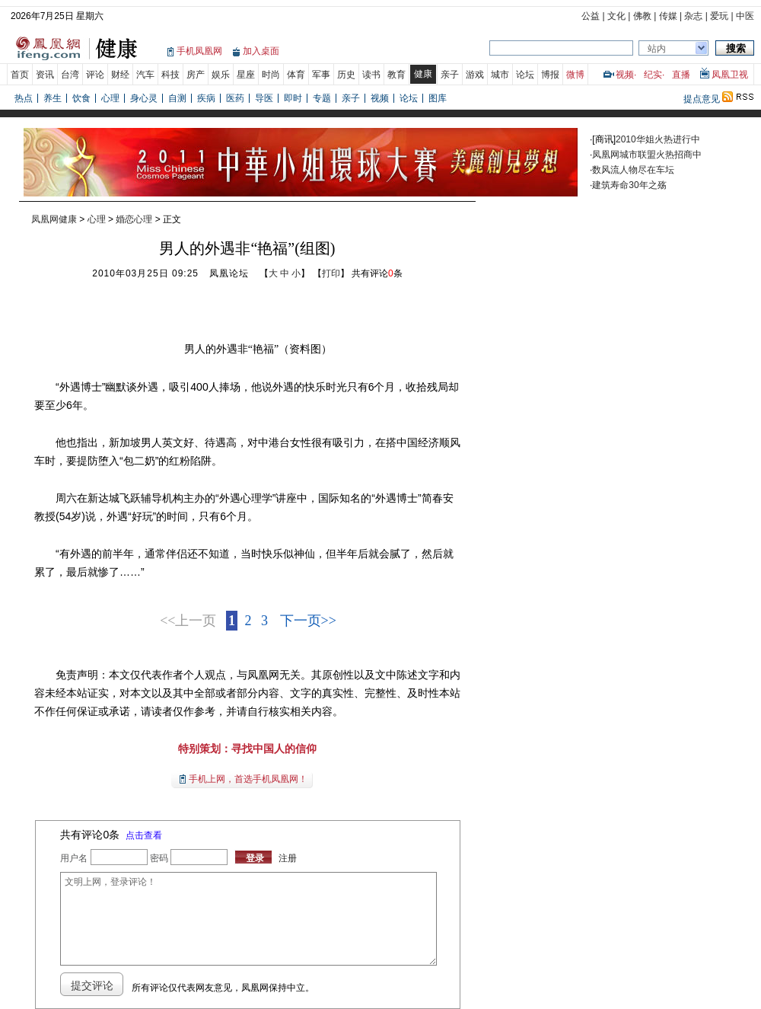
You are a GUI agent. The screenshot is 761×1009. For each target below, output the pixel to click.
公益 (590, 16)
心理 (110, 98)
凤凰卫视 (730, 74)
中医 (745, 16)
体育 (296, 74)
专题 (322, 98)
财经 (120, 74)
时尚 (271, 74)
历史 (346, 74)
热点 (23, 98)
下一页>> (308, 620)
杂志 (693, 16)
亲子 (450, 74)
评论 (95, 74)
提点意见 (701, 99)
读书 (371, 74)
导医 (264, 98)
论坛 (525, 74)
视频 (625, 74)
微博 (575, 74)
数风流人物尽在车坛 (633, 169)
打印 (331, 273)
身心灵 (144, 98)
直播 (681, 74)
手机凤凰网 (199, 51)
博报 (550, 74)
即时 (293, 98)
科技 (170, 74)
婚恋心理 (134, 219)
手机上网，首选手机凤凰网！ (248, 779)
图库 (437, 98)
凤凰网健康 (54, 219)
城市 (500, 74)
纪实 (653, 74)
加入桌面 (261, 51)
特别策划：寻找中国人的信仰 (247, 748)
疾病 (206, 98)
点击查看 (144, 835)
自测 (177, 98)
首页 (20, 74)
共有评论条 (377, 273)
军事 (321, 74)
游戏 (475, 74)
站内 (657, 48)
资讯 (45, 74)
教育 (396, 74)
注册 (288, 858)
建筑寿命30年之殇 (629, 185)
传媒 (668, 16)
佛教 (642, 16)
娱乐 (221, 74)
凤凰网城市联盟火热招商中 (647, 154)
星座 (246, 74)
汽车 (145, 74)
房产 (195, 74)
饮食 (81, 98)
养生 (52, 98)
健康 (423, 74)
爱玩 (719, 16)
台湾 (70, 74)
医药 (235, 98)
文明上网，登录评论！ (248, 919)
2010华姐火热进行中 (658, 139)
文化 (616, 16)
